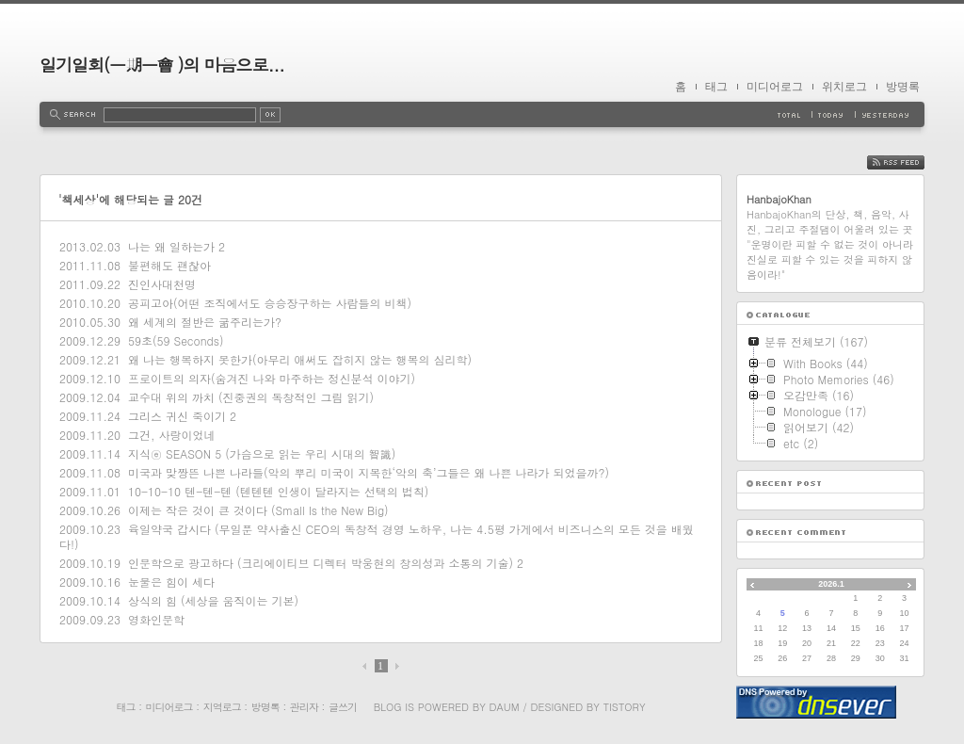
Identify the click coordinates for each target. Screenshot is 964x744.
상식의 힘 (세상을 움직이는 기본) (213, 600)
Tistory (624, 707)
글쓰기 (343, 707)
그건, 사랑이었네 (172, 435)
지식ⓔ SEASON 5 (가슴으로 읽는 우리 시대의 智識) (261, 453)
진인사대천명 (162, 284)
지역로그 (222, 707)
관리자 (304, 707)
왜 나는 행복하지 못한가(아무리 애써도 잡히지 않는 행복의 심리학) (300, 359)
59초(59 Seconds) (176, 340)
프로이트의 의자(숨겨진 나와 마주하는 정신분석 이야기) (271, 378)
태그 (716, 86)
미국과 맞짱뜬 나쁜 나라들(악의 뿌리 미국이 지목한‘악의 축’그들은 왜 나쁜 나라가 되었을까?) (368, 472)
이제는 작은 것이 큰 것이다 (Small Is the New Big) (258, 510)
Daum (505, 707)
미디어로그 (775, 86)
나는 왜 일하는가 (171, 246)
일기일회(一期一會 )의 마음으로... (162, 64)
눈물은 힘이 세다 (171, 582)
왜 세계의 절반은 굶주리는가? (204, 322)
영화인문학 (156, 619)
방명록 (903, 86)
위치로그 (844, 86)
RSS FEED (909, 162)
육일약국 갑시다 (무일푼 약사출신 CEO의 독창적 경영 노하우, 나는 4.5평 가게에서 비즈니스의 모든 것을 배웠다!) (376, 536)
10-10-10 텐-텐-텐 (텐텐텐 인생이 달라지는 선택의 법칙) (278, 491)
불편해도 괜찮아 (169, 265)
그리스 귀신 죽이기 (177, 416)
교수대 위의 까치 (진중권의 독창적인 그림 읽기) (251, 397)
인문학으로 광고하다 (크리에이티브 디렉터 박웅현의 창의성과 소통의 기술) (320, 563)
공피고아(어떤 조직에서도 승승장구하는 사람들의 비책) (269, 303)
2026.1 (831, 584)
